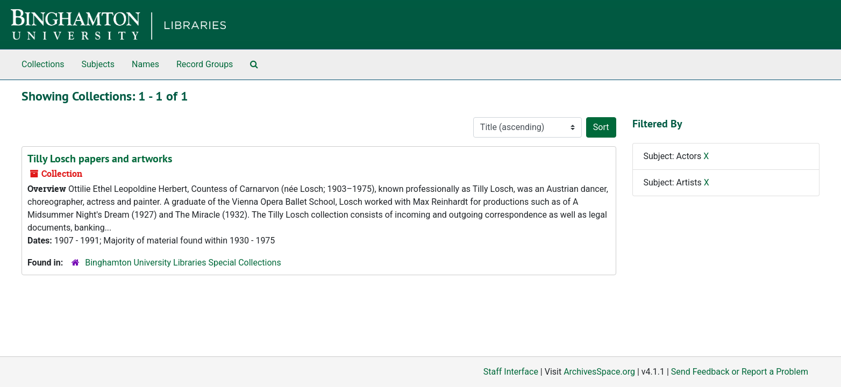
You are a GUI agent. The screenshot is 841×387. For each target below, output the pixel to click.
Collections (43, 64)
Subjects (98, 64)
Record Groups (204, 64)
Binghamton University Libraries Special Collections (183, 262)
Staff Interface (510, 372)
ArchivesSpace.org (599, 372)
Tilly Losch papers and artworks (99, 159)
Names (145, 64)
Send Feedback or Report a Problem (739, 372)
